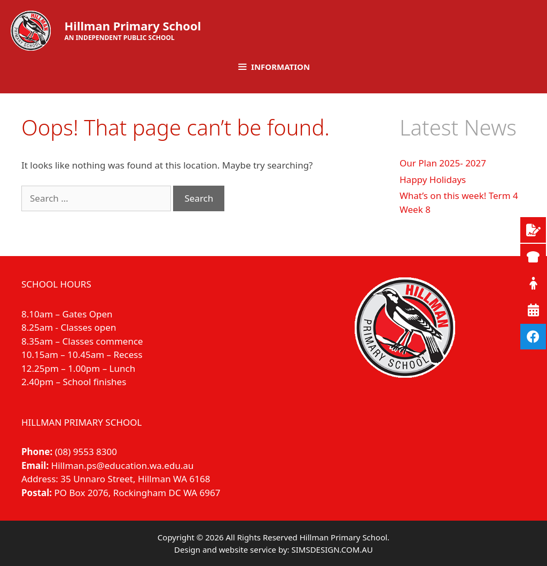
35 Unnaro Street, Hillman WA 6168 (135, 479)
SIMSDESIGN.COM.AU (331, 549)
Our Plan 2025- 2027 (443, 163)
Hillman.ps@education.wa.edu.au (122, 465)
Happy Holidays (433, 179)
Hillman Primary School (133, 26)
